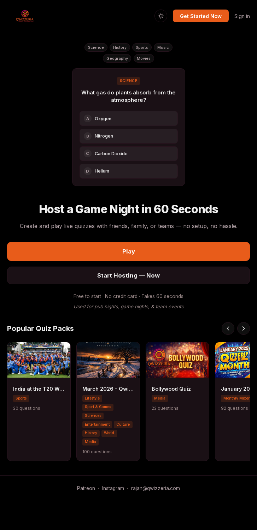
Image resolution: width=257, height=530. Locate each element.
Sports (142, 47)
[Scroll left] (228, 328)
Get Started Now (201, 16)
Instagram (113, 488)
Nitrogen (98, 136)
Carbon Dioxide (106, 153)
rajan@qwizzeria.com (155, 488)
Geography (117, 58)
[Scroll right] (243, 328)
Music (163, 47)
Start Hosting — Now (128, 275)
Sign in (242, 16)
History (120, 47)
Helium (97, 171)
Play (128, 251)
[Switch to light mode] (160, 16)
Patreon (86, 488)
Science (96, 47)
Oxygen (98, 118)
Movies (144, 58)
